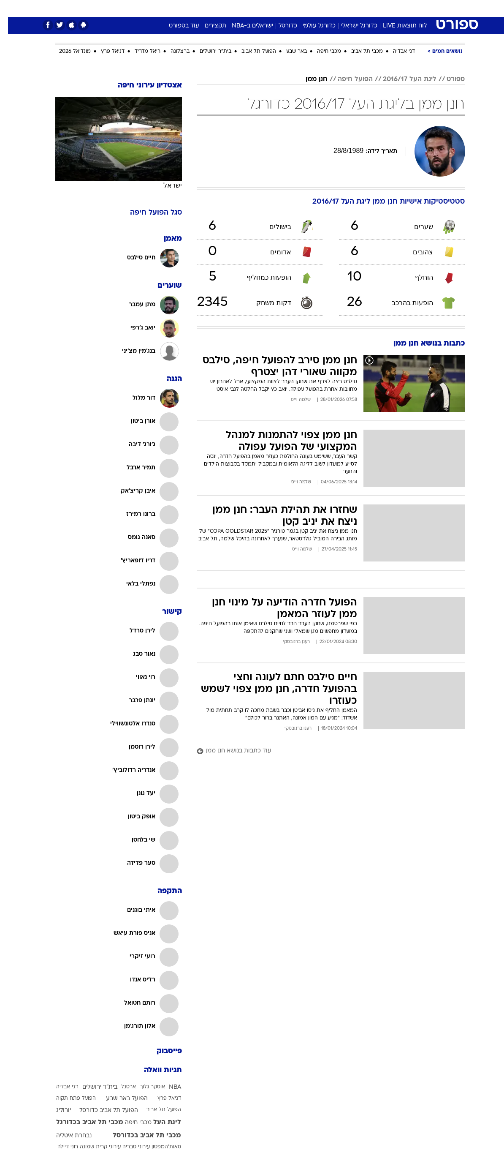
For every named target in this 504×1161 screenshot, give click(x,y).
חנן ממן (309, 79)
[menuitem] (381, 8)
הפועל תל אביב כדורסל (100, 1110)
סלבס (310, 8)
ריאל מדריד (139, 51)
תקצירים (207, 26)
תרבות (334, 8)
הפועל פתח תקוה (68, 1098)
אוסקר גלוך (144, 1087)
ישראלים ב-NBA (244, 26)
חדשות (386, 8)
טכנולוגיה (187, 8)
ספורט (360, 8)
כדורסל (280, 26)
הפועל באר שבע (119, 1098)
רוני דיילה (59, 1147)
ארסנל (120, 1087)
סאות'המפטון (158, 1147)
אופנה (159, 8)
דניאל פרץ (105, 51)
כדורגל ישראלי (351, 26)
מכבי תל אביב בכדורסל (139, 1135)
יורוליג (55, 1110)
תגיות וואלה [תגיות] (155, 1070)
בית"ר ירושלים (207, 51)
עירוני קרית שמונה (92, 1147)
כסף (288, 8)
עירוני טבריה (128, 1147)
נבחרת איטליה (66, 1136)
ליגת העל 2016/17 (401, 79)
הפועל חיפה (347, 79)
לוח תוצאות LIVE (397, 26)
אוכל (267, 8)
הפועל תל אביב (250, 51)
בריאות (243, 8)
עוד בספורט (176, 26)
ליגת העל (159, 1122)
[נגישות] (11, 8)
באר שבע (288, 51)
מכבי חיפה (321, 51)
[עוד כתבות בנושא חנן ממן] (323, 751)
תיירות (216, 8)
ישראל (164, 185)
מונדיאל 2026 (67, 51)
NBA (167, 1087)
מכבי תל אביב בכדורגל (81, 1122)
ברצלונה (172, 51)
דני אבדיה (396, 51)
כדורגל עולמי (311, 26)
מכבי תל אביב (359, 51)
